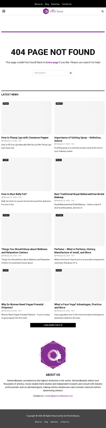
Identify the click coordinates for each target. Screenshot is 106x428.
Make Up (59, 103)
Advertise (55, 4)
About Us (39, 4)
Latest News (9, 94)
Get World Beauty (71, 416)
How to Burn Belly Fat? (14, 194)
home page (52, 62)
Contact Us (66, 4)
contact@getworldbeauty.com (58, 396)
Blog (47, 4)
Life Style (59, 215)
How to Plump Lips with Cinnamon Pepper (25, 137)
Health (5, 160)
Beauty (5, 103)
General (6, 215)
